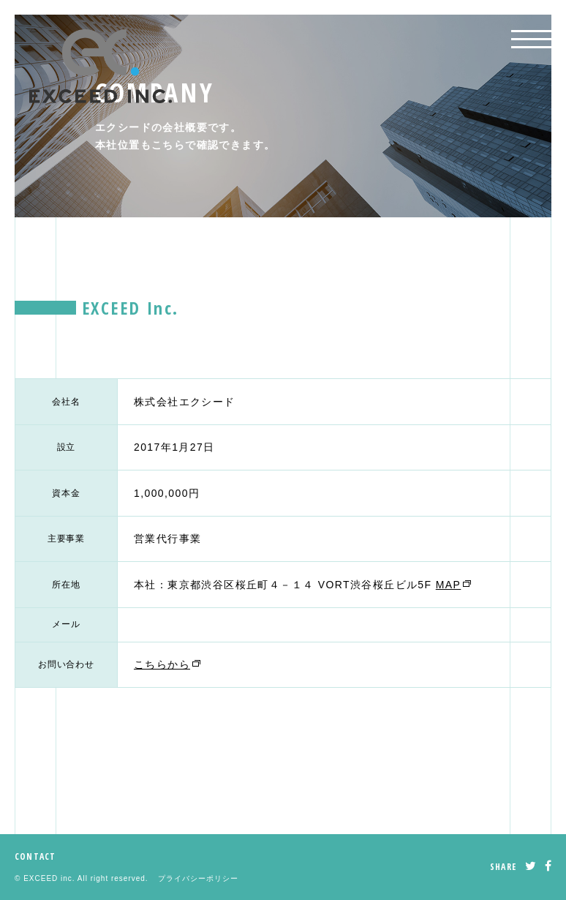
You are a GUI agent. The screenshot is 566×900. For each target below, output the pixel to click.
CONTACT (35, 856)
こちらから (162, 664)
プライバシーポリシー (198, 878)
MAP (448, 584)
